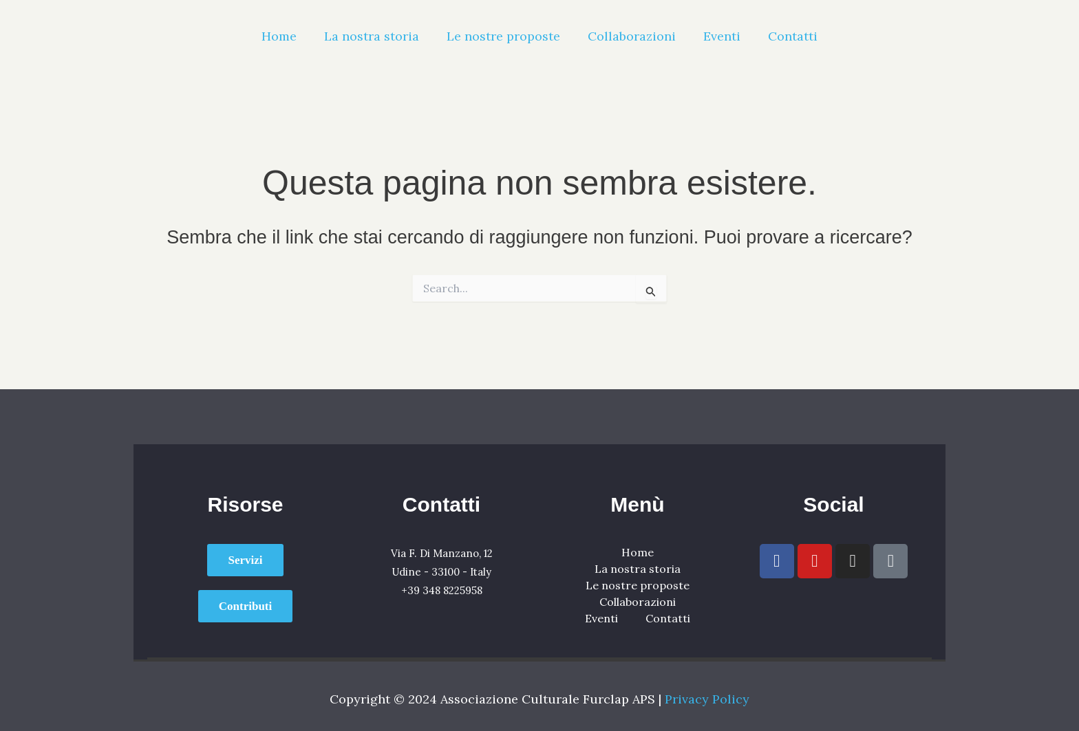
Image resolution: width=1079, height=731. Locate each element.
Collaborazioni (632, 36)
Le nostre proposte (503, 36)
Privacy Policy (707, 699)
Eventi (721, 36)
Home (279, 36)
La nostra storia (371, 36)
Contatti (793, 36)
